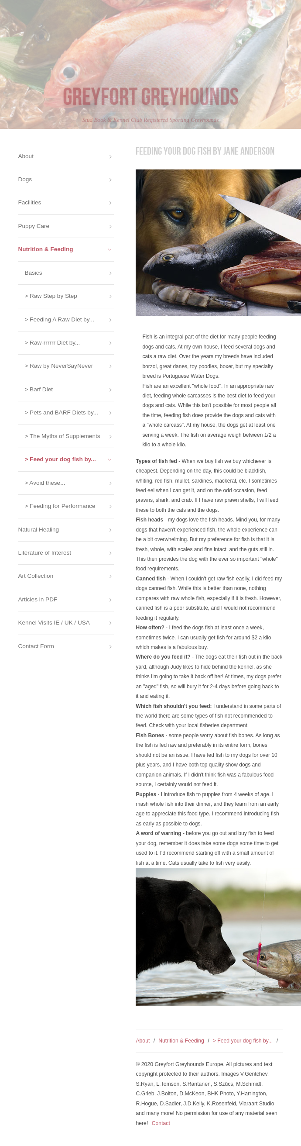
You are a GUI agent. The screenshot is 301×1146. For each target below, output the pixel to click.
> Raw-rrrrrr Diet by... (52, 342)
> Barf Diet (38, 389)
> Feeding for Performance (59, 506)
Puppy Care (33, 226)
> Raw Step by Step (50, 296)
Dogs (25, 179)
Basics (33, 272)
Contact (161, 1123)
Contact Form (36, 646)
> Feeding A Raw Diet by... (59, 319)
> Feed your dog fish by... (243, 1041)
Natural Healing (38, 529)
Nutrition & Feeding (181, 1041)
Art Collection (35, 576)
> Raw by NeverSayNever (58, 365)
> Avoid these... (44, 483)
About (143, 1041)
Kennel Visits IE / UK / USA (53, 622)
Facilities (29, 202)
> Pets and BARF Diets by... (61, 412)
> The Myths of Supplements (62, 436)
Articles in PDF (37, 599)
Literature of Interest (44, 552)
